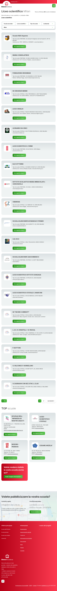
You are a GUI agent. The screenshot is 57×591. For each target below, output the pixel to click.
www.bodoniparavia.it (12, 454)
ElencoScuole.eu (5, 15)
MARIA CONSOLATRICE (21, 55)
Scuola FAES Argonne (20, 36)
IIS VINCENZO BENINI (20, 91)
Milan (27, 15)
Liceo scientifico (15, 15)
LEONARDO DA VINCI (20, 128)
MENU (54, 5)
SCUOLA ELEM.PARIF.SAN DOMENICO (26, 257)
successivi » (51, 401)
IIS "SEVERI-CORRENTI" (21, 312)
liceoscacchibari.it (39, 428)
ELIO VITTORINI (18, 164)
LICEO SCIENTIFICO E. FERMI (23, 146)
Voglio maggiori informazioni (12, 476)
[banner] (6, 4)
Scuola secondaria (5, 535)
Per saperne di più (19, 46)
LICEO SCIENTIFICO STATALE (44, 419)
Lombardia (22, 15)
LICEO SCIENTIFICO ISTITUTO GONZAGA (27, 275)
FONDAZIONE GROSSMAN (22, 73)
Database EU (14, 1)
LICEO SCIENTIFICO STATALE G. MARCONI (27, 293)
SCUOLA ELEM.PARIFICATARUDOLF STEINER (28, 221)
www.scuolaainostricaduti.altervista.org (13, 430)
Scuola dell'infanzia (5, 529)
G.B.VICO (16, 239)
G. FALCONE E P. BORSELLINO (23, 366)
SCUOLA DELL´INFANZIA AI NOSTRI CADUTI (18, 418)
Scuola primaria (4, 532)
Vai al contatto (35, 512)
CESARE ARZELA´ (46, 445)
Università (3, 538)
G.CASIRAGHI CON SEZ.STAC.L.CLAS (26, 383)
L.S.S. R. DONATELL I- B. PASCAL (24, 330)
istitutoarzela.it (38, 454)
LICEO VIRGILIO (18, 109)
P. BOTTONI (17, 348)
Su (4, 400)
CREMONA (16, 202)
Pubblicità (22, 535)
